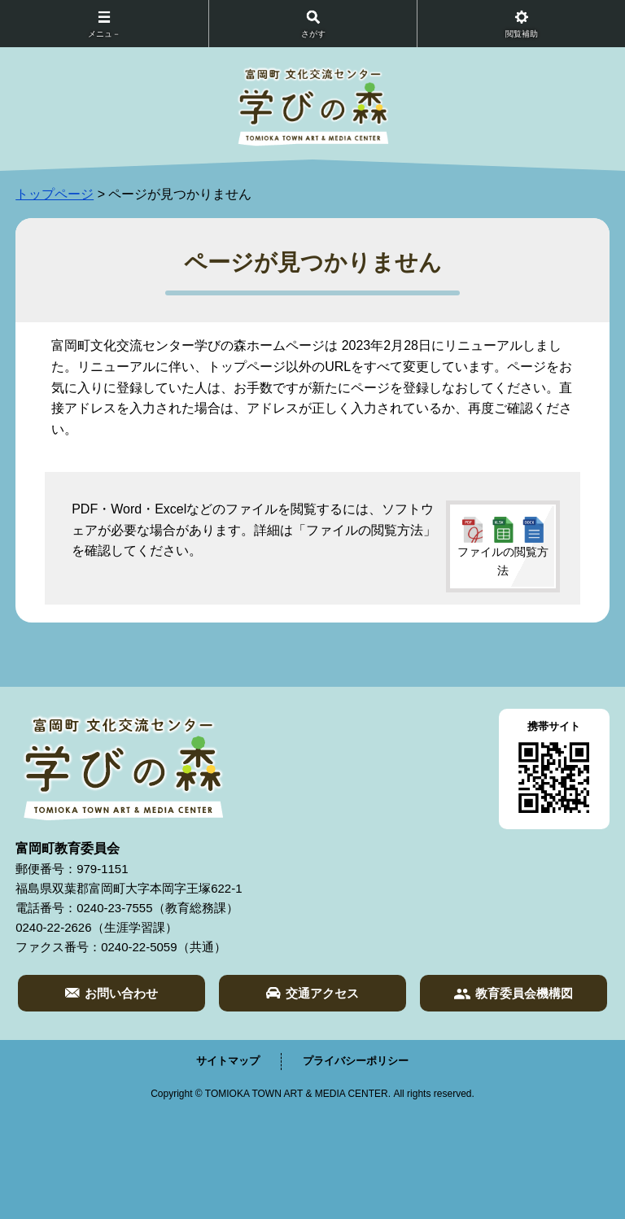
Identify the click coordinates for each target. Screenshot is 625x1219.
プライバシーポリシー (356, 1061)
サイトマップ (228, 1061)
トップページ (54, 194)
